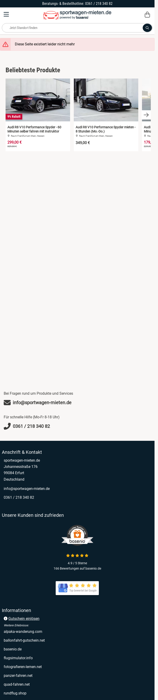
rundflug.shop (15, 693)
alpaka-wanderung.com (23, 631)
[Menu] (7, 14)
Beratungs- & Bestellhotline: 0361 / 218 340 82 (77, 3)
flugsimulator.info (18, 658)
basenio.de (13, 649)
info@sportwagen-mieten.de (27, 488)
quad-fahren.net (17, 684)
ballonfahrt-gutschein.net (24, 640)
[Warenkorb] (147, 14)
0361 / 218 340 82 (19, 497)
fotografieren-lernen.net (23, 667)
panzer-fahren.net (18, 675)
